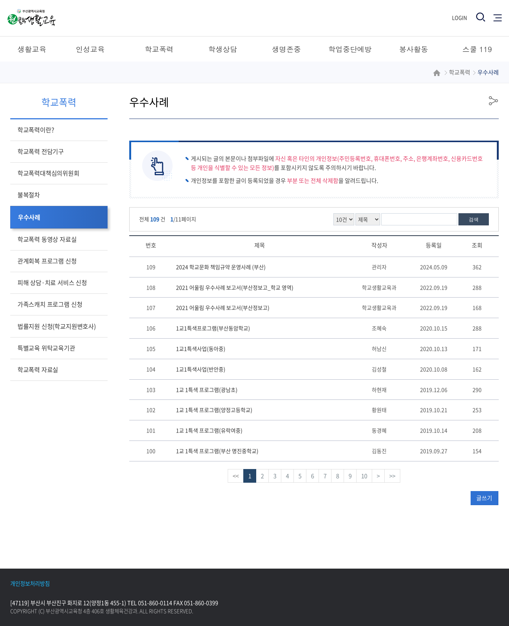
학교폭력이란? (35, 129)
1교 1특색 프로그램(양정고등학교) (214, 410)
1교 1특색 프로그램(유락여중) (209, 430)
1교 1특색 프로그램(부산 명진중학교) (217, 451)
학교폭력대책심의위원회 (48, 172)
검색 (474, 219)
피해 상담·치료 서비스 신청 (52, 282)
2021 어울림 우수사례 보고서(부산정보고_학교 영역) (234, 287)
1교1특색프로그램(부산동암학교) (213, 328)
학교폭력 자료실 (37, 369)
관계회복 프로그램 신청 (47, 260)
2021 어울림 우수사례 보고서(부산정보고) (223, 307)
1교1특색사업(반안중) (200, 369)
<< (236, 475)
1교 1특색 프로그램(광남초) (207, 389)
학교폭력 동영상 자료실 (47, 239)
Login (459, 17)
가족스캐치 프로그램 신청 (49, 304)
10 (364, 475)
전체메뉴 (497, 17)
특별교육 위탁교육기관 (46, 347)
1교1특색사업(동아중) (200, 348)
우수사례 (29, 217)
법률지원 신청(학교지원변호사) (56, 326)
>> (392, 475)
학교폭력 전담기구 (40, 151)
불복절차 (28, 194)
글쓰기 (484, 498)
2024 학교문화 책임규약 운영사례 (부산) (221, 267)
